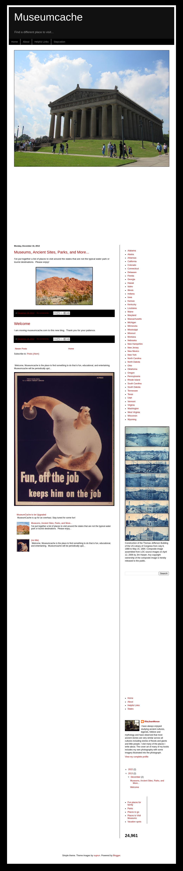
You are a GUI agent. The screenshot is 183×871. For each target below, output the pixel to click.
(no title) (35, 540)
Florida (131, 276)
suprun (97, 855)
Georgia (131, 279)
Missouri (131, 333)
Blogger (116, 855)
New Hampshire (135, 344)
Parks (130, 808)
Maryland (132, 315)
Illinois (130, 290)
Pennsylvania (134, 376)
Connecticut (133, 268)
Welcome (22, 323)
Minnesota (132, 326)
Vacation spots (134, 821)
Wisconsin (132, 416)
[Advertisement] (33, 206)
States (131, 709)
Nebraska (132, 340)
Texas (130, 394)
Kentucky (132, 304)
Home (14, 41)
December (136, 777)
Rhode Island (134, 380)
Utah (130, 398)
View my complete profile (136, 757)
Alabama (132, 250)
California (132, 261)
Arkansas (132, 258)
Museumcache (48, 17)
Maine (130, 312)
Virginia (131, 405)
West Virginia (134, 412)
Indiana (131, 294)
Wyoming (132, 419)
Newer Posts (21, 348)
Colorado (132, 265)
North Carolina (134, 358)
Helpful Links (41, 41)
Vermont (131, 401)
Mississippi (133, 329)
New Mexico (133, 351)
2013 (131, 773)
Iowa (130, 297)
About (26, 41)
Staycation (59, 41)
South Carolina (134, 383)
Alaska (131, 254)
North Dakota (134, 362)
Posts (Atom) (33, 354)
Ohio (130, 365)
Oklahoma (132, 369)
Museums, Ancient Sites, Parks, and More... (51, 252)
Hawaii (131, 283)
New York (132, 355)
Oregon (131, 373)
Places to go (133, 812)
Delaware (132, 272)
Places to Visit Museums (134, 816)
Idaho (130, 286)
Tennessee (133, 391)
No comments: (43, 313)
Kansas (131, 301)
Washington (133, 408)
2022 (131, 769)
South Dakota (134, 387)
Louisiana (132, 308)
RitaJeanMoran (152, 721)
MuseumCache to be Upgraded (31, 514)
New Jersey (133, 347)
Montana (132, 337)
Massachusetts (135, 319)
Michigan (132, 322)
